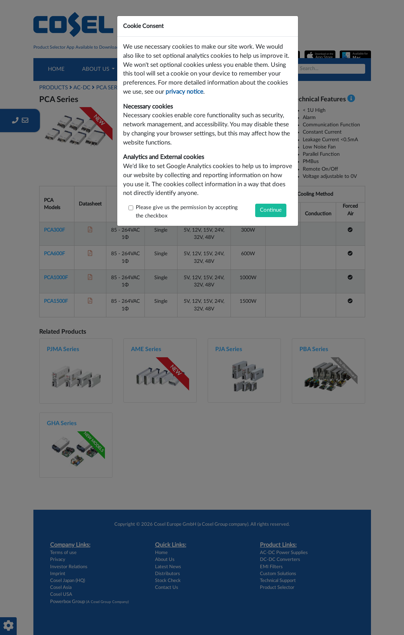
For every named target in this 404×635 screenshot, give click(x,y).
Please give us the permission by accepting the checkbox (187, 212)
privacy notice (184, 92)
